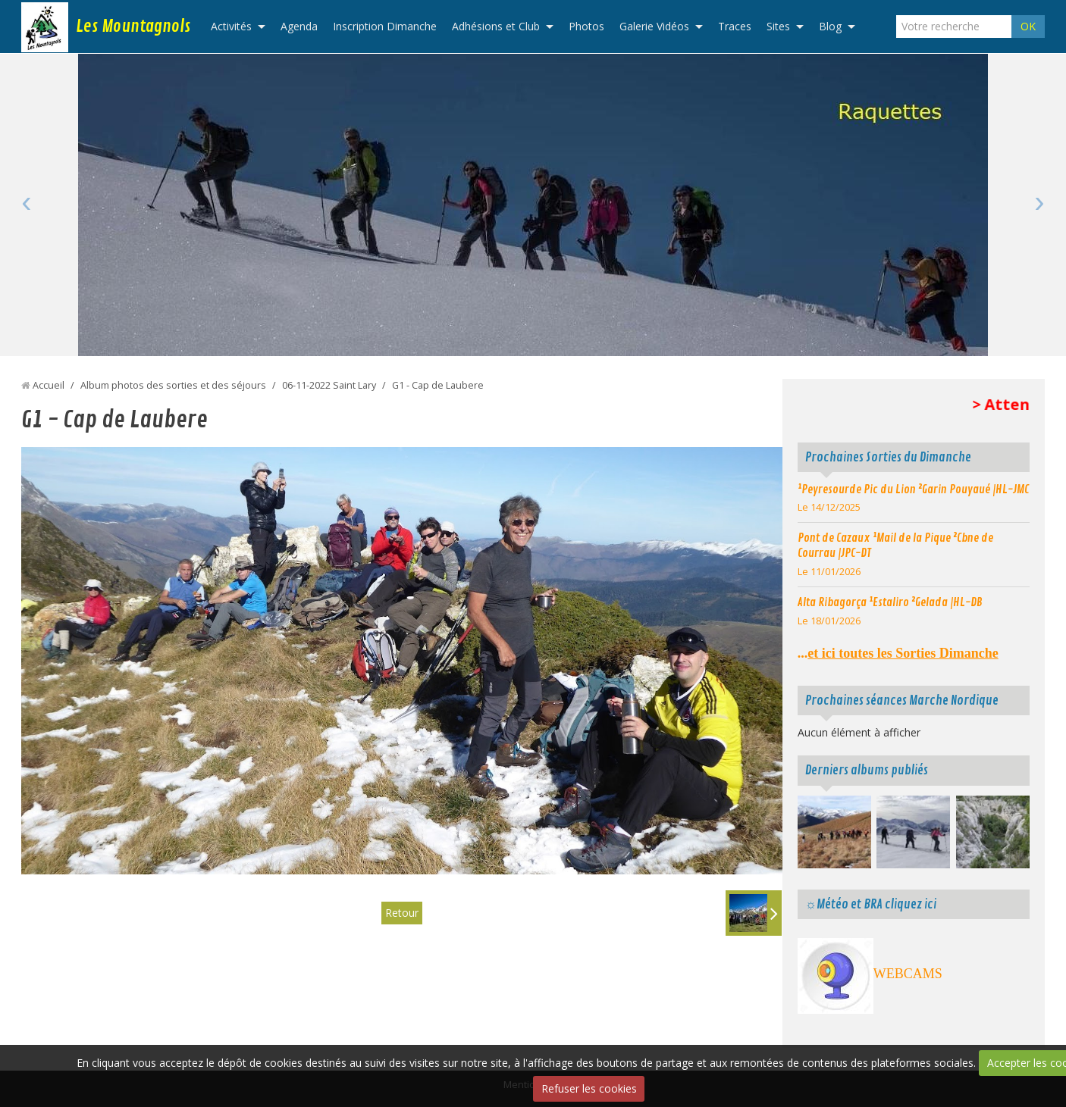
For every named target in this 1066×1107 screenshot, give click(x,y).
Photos (586, 26)
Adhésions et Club (496, 26)
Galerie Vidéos (654, 26)
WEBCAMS (907, 973)
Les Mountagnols (133, 26)
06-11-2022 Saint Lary (329, 385)
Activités (231, 26)
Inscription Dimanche (385, 26)
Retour (402, 912)
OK (1028, 26)
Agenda (299, 26)
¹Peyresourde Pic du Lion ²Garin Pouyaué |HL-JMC (913, 489)
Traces (734, 26)
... (898, 653)
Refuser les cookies (589, 1088)
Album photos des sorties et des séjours (173, 385)
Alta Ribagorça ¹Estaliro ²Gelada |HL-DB (890, 602)
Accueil (48, 385)
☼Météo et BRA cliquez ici (870, 904)
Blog (830, 26)
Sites (778, 26)
